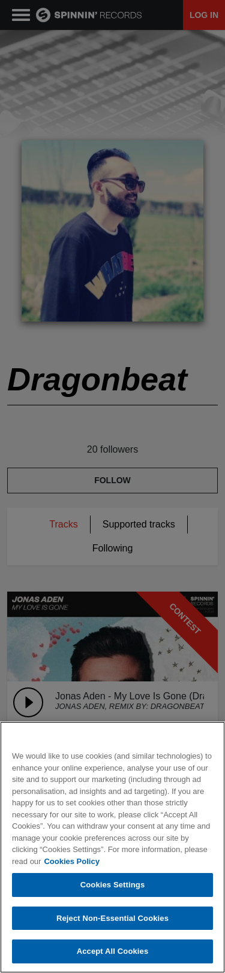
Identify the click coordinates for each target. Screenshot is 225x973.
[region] (112, 847)
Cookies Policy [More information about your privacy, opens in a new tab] (71, 861)
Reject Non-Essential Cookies (112, 918)
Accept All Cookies (113, 951)
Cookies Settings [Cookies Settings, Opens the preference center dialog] (112, 884)
